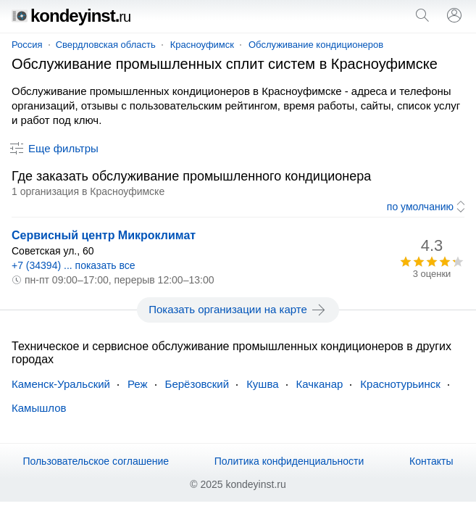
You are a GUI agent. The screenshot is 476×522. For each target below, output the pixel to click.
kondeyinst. (71, 15)
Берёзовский (197, 384)
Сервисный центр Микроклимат (104, 235)
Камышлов (39, 408)
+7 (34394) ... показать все (73, 265)
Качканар (319, 384)
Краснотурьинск (400, 384)
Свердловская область (106, 44)
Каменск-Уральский (61, 384)
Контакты (431, 461)
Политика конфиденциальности (289, 461)
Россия (27, 44)
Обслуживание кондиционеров (316, 44)
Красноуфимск (202, 44)
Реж (138, 384)
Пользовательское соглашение (95, 461)
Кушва (262, 384)
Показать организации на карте (238, 309)
